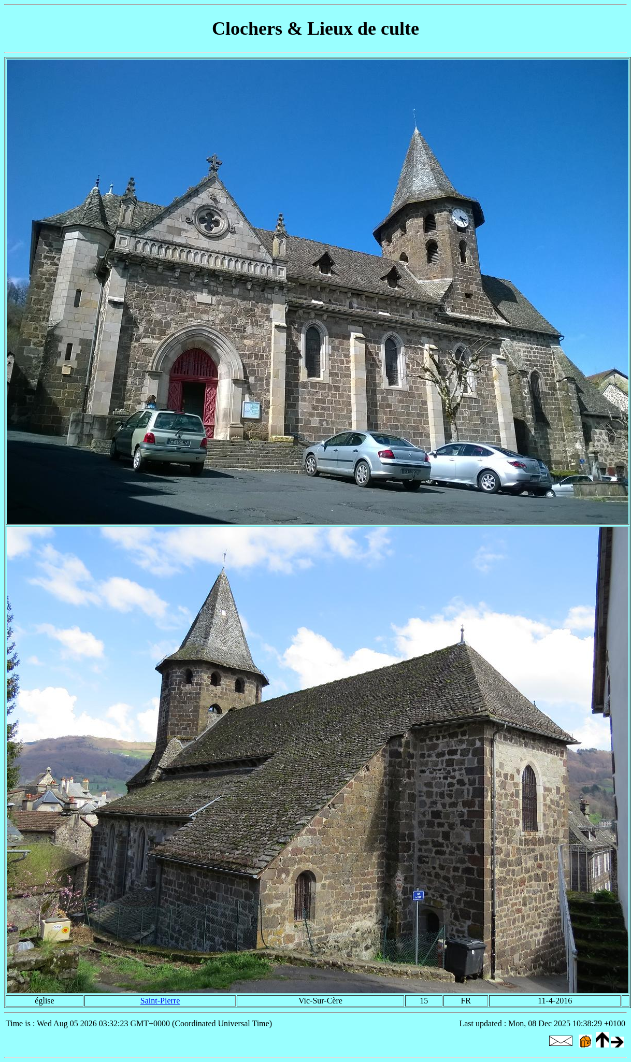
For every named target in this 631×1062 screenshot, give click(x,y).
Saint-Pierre (160, 1000)
